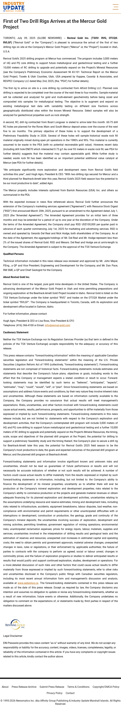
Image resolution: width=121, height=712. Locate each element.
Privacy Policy (55, 693)
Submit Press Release (52, 686)
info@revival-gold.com (57, 325)
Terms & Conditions (78, 686)
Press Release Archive (24, 686)
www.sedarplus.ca (28, 583)
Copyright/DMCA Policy (106, 686)
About (5, 686)
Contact (70, 693)
